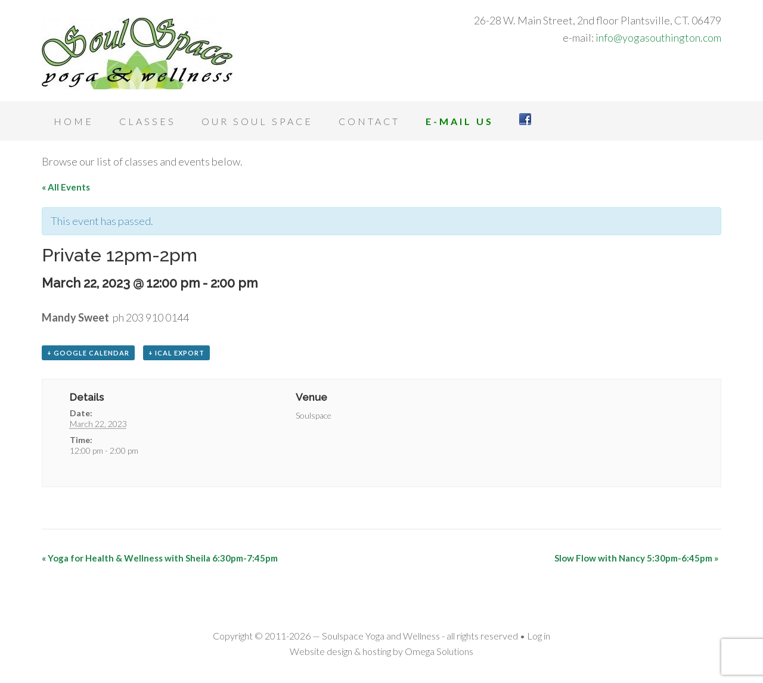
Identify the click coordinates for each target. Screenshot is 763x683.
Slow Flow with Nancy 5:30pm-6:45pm (636, 558)
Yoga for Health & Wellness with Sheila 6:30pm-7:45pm (160, 558)
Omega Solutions (439, 651)
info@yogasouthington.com (658, 37)
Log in (538, 635)
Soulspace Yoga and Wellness (137, 53)
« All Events (66, 187)
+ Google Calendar (88, 353)
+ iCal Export (176, 353)
